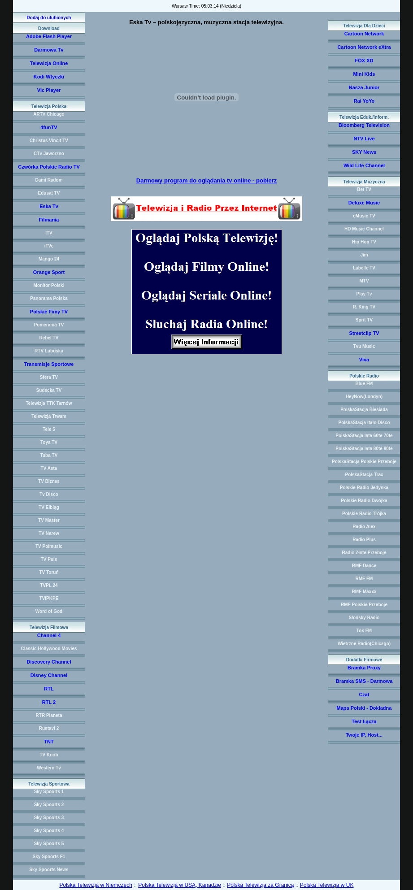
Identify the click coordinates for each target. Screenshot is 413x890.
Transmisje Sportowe (49, 364)
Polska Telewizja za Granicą (260, 885)
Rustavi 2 (49, 728)
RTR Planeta (49, 715)
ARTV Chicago (48, 114)
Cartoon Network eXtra (364, 47)
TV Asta (49, 468)
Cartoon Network (364, 33)
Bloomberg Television (364, 125)
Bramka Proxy (364, 667)
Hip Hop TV (364, 241)
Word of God (48, 611)
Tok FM (364, 630)
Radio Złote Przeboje (364, 552)
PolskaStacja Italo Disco (364, 422)
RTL (48, 688)
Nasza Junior (364, 87)
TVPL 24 (48, 585)
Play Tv (364, 293)
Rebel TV (49, 337)
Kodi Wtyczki (49, 76)
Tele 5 (49, 429)
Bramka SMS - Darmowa (364, 681)
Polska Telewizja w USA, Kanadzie (179, 885)
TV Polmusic (48, 546)
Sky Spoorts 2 (49, 804)
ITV (48, 232)
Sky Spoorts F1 (49, 856)
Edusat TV (49, 193)
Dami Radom (48, 180)
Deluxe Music (364, 202)
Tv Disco (48, 494)
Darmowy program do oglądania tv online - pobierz (206, 180)
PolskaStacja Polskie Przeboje (364, 461)
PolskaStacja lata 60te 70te (363, 435)
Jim (364, 254)
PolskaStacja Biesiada (364, 409)
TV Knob (48, 754)
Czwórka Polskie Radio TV (49, 166)
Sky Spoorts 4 (49, 830)
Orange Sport (49, 272)
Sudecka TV (49, 390)
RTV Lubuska (49, 350)
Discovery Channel (48, 661)
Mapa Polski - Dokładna (364, 708)
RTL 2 (49, 702)
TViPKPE (49, 598)
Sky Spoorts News (48, 869)
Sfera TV (49, 377)
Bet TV (364, 189)
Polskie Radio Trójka (364, 513)
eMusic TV (364, 215)
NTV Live (363, 138)
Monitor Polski (49, 285)
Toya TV (48, 442)
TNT (48, 741)
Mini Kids (364, 74)
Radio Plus (364, 539)
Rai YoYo (364, 101)
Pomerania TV (49, 324)
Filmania (49, 219)
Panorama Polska (48, 298)
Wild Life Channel (364, 165)
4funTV (48, 127)
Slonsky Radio (364, 617)
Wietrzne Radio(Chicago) (364, 643)
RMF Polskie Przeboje (364, 604)
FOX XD (364, 60)
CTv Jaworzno (49, 153)
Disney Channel (49, 675)
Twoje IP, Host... (364, 735)
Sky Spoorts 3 (49, 817)
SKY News (364, 152)
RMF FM (364, 578)
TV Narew (49, 533)
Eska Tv (48, 206)
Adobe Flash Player (49, 36)
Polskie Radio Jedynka (364, 487)
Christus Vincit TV (49, 140)
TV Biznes (49, 481)
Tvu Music (364, 346)
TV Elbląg (49, 507)
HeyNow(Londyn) (364, 396)
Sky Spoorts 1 (49, 791)
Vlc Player (49, 90)
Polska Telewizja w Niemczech (95, 885)
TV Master (49, 520)
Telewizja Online (49, 63)
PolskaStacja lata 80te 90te (363, 448)
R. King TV (364, 306)
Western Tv (49, 767)
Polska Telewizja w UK (327, 885)
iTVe (49, 245)
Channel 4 (49, 635)
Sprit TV (364, 319)
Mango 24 (49, 258)
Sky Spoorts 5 (49, 843)
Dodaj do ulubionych (49, 17)
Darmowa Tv (48, 49)
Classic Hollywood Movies (49, 648)
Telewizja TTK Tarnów (49, 403)
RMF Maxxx (364, 591)
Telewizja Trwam (48, 416)
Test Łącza (364, 721)
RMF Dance (364, 565)
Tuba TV (49, 455)
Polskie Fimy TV (49, 311)
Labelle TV (364, 267)
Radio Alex (363, 526)
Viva (364, 359)
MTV (364, 280)
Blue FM (364, 383)
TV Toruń (48, 572)
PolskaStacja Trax (364, 474)
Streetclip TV (364, 333)
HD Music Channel (364, 228)
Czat (364, 694)
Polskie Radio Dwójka (364, 500)
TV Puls (49, 559)
